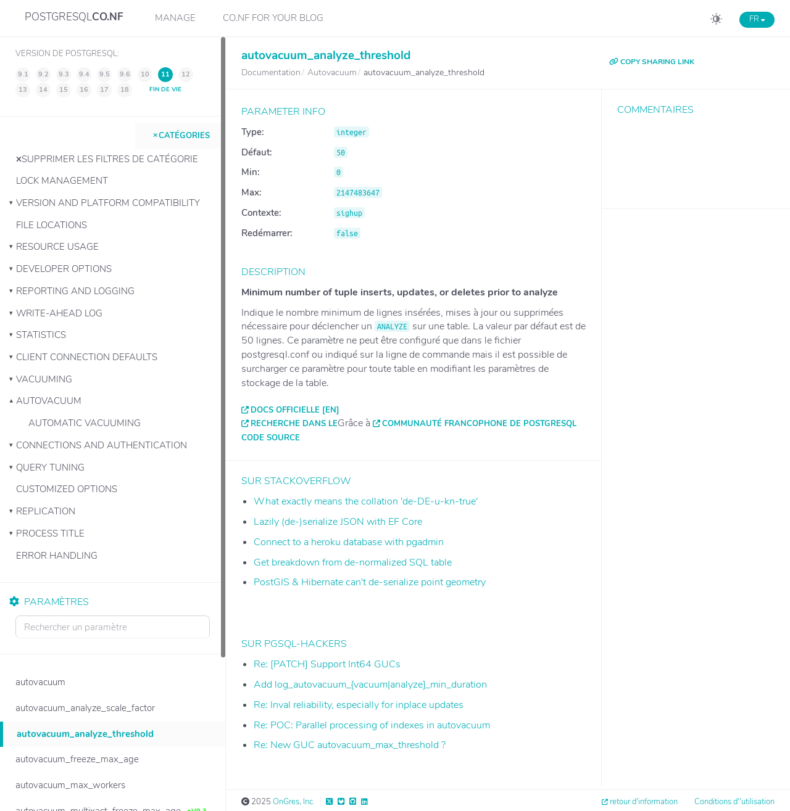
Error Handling (57, 556)
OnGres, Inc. (294, 801)
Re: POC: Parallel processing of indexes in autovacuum (372, 725)
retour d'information (644, 801)
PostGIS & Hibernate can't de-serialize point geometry (370, 582)
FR (757, 19)
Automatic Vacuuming (84, 423)
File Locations (51, 225)
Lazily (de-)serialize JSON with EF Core (338, 522)
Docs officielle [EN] (295, 410)
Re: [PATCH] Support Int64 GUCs (327, 664)
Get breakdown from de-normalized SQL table (353, 562)
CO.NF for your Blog (273, 18)
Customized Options (66, 489)
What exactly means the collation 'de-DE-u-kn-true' (366, 501)
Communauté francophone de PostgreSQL (479, 423)
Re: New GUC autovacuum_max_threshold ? (350, 745)
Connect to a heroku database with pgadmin (349, 542)
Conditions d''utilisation (734, 801)
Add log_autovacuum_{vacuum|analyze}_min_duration (370, 684)
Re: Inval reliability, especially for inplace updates (359, 705)
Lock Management (62, 181)
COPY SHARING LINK (651, 62)
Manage (175, 18)
